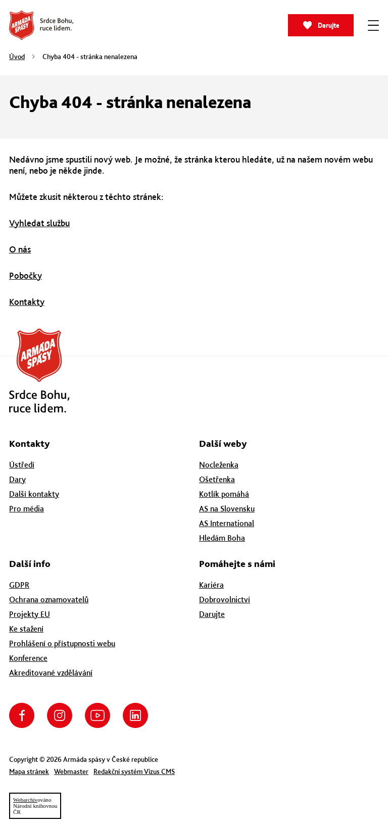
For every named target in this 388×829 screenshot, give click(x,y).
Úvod (17, 57)
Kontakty (26, 301)
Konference (28, 658)
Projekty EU (29, 614)
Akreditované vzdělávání (50, 673)
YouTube (97, 715)
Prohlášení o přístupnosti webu (62, 643)
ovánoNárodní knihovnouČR (35, 806)
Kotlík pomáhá (224, 494)
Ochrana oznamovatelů (48, 599)
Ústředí (21, 465)
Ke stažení (26, 629)
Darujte (329, 25)
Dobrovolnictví (224, 599)
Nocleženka (218, 465)
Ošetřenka (217, 479)
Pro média (26, 508)
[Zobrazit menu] (373, 25)
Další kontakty (34, 494)
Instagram (59, 715)
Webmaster (71, 771)
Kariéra (211, 585)
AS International (226, 523)
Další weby (223, 443)
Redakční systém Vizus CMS (134, 771)
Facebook (21, 715)
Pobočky (25, 275)
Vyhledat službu (39, 223)
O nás (20, 249)
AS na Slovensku (227, 508)
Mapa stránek (29, 771)
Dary (17, 479)
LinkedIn (135, 715)
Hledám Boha (222, 538)
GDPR (19, 585)
